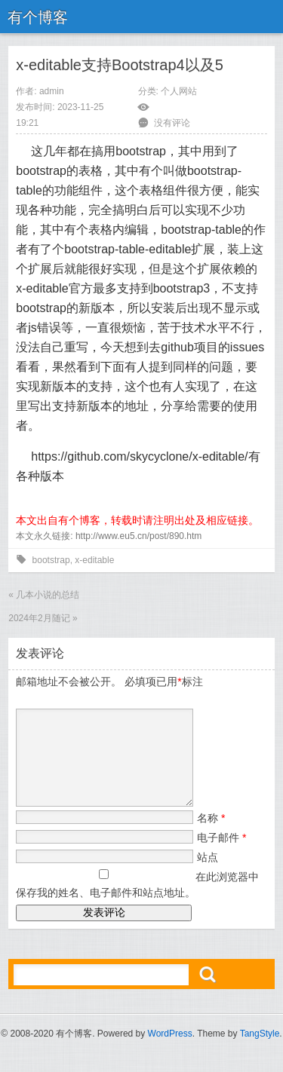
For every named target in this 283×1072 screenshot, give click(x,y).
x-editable (94, 560)
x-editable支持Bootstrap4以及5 (119, 65)
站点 (207, 875)
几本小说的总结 (47, 595)
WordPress (170, 1051)
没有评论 (172, 123)
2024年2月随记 (38, 618)
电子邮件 (221, 856)
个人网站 (179, 91)
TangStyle (260, 1051)
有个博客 (38, 17)
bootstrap (51, 560)
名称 (211, 836)
